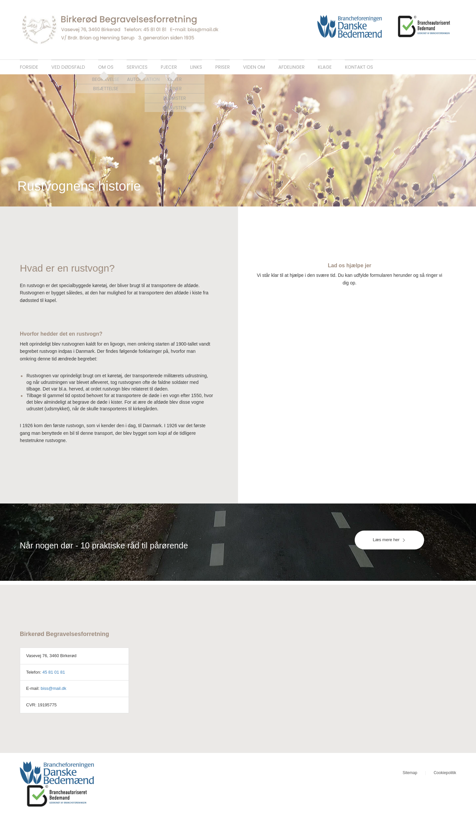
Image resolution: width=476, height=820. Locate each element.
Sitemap (410, 777)
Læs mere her (389, 543)
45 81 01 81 (53, 676)
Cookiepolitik (445, 777)
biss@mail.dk (53, 692)
